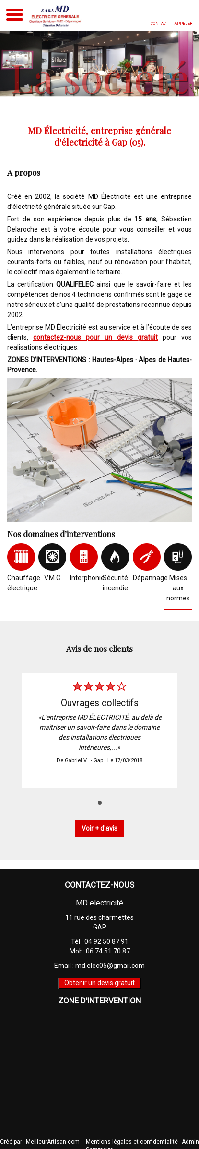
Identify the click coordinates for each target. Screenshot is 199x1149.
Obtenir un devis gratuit (99, 983)
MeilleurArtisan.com (53, 1141)
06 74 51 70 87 (108, 951)
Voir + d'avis (99, 828)
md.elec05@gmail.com (110, 965)
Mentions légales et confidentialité (132, 1141)
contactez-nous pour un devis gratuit (95, 337)
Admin (190, 1141)
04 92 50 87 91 (106, 941)
